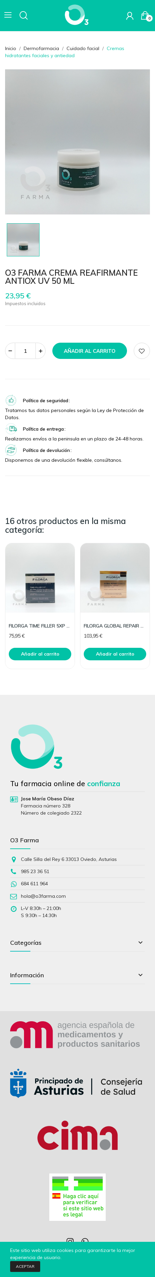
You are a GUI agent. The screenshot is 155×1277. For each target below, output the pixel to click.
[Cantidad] (25, 351)
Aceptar (25, 1266)
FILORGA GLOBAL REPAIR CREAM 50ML (115, 626)
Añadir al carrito (89, 351)
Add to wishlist (141, 350)
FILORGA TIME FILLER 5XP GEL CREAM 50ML (40, 626)
